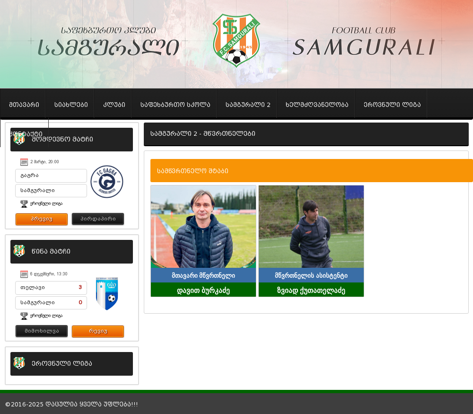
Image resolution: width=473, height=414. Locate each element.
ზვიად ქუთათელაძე (311, 289)
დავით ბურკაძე (203, 289)
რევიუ (98, 330)
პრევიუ (42, 218)
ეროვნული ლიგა (46, 203)
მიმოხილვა (42, 330)
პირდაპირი (98, 218)
